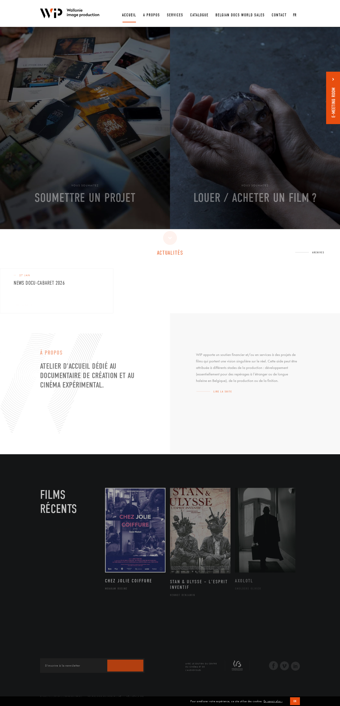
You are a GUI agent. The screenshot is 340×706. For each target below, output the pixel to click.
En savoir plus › (273, 701)
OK (295, 701)
